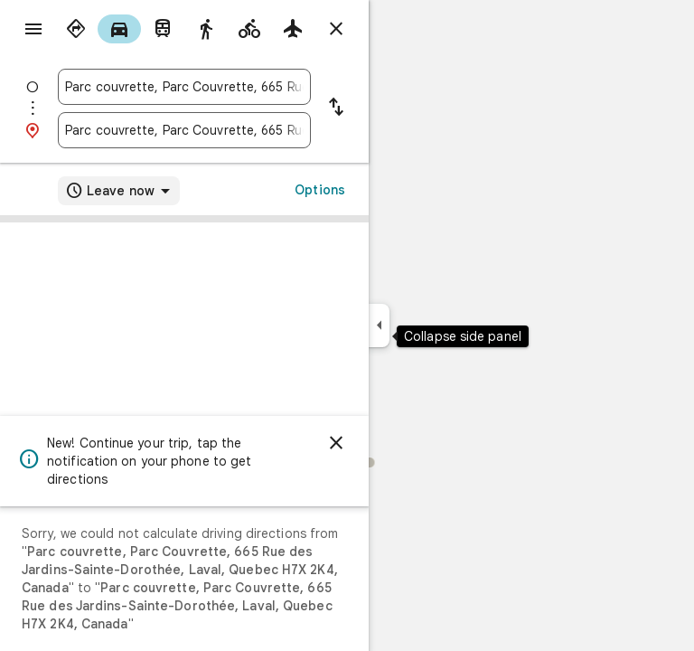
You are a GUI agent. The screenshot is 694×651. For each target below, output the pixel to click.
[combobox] (184, 87)
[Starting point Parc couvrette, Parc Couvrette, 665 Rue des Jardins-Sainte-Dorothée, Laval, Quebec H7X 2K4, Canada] (184, 87)
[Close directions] (336, 29)
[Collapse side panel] (379, 325)
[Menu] (33, 29)
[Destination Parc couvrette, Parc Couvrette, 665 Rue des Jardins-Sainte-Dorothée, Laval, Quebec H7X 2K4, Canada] (184, 130)
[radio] (76, 29)
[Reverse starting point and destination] (336, 108)
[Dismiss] (336, 443)
